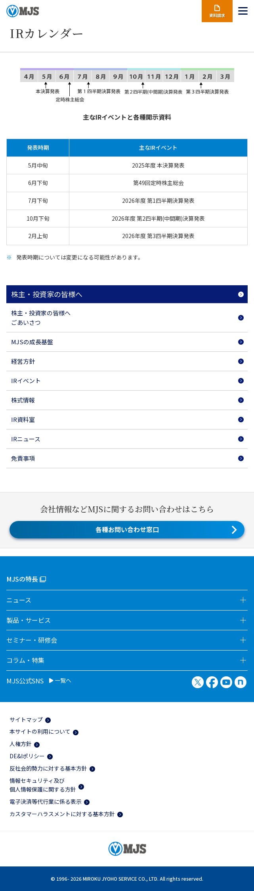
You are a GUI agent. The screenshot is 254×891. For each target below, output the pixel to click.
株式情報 (23, 400)
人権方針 (21, 744)
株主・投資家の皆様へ (46, 294)
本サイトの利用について (40, 731)
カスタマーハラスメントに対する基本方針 (62, 814)
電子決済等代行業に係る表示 (46, 801)
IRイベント (26, 380)
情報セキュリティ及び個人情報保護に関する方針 (43, 785)
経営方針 (23, 361)
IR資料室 (23, 419)
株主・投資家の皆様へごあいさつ (41, 317)
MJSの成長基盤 (32, 342)
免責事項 (23, 458)
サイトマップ (26, 719)
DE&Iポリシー (27, 756)
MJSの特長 (22, 579)
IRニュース (25, 439)
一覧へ (60, 680)
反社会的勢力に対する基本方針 (48, 768)
